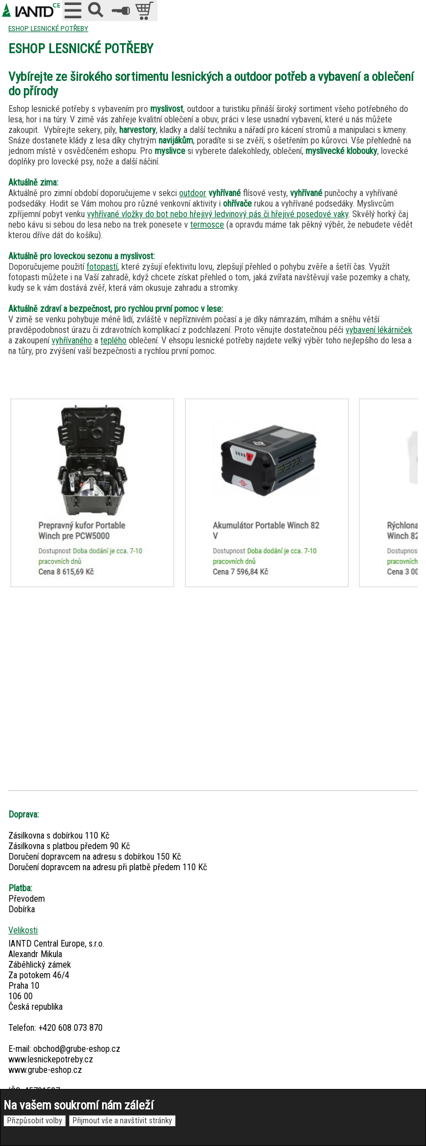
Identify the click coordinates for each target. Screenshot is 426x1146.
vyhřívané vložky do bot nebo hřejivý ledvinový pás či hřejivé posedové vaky (217, 214)
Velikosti (23, 930)
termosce (207, 224)
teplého (113, 340)
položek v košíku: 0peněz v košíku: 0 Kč (146, 10)
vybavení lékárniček (379, 330)
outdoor (192, 193)
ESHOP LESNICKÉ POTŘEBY (48, 28)
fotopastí (102, 266)
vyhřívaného (72, 340)
